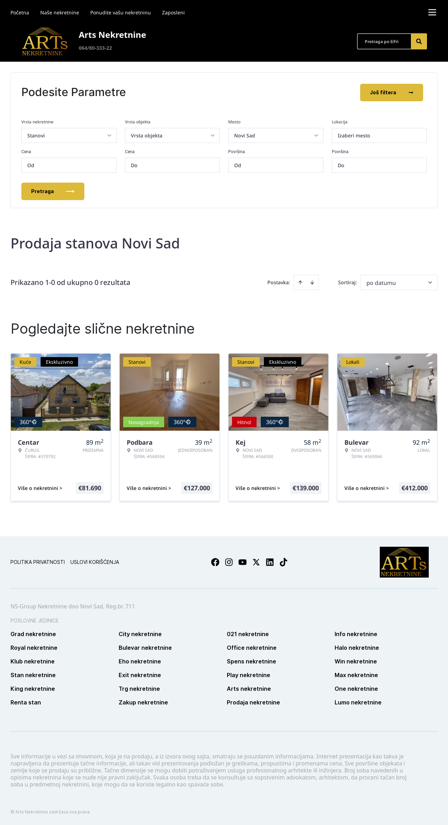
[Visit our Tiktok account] (283, 561)
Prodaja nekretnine (253, 701)
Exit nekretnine (140, 674)
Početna (19, 12)
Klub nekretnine (32, 660)
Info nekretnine (356, 633)
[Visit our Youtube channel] (242, 561)
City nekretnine (140, 633)
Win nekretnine (356, 660)
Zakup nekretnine (143, 701)
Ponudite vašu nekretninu (120, 12)
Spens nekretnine (251, 660)
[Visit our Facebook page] (215, 561)
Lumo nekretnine (358, 701)
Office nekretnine (251, 646)
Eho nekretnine (140, 660)
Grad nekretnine (33, 633)
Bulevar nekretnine (145, 646)
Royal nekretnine (33, 646)
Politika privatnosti (37, 561)
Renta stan (25, 701)
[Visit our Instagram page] (229, 561)
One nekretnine (356, 687)
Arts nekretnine (249, 687)
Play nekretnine (248, 674)
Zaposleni (173, 12)
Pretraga (53, 190)
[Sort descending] (312, 281)
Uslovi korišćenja (94, 561)
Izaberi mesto (354, 134)
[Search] (419, 41)
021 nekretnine (248, 633)
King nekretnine (32, 687)
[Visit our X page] (256, 561)
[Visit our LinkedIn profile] (270, 561)
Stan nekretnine (33, 674)
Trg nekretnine (139, 687)
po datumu (381, 282)
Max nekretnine (356, 674)
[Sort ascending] (300, 281)
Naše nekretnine (59, 12)
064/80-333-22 (95, 48)
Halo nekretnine (357, 646)
